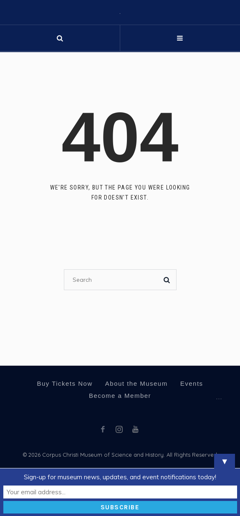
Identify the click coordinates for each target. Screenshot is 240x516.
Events (191, 383)
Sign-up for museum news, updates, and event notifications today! (120, 477)
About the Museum (136, 383)
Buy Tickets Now (64, 383)
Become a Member (120, 395)
